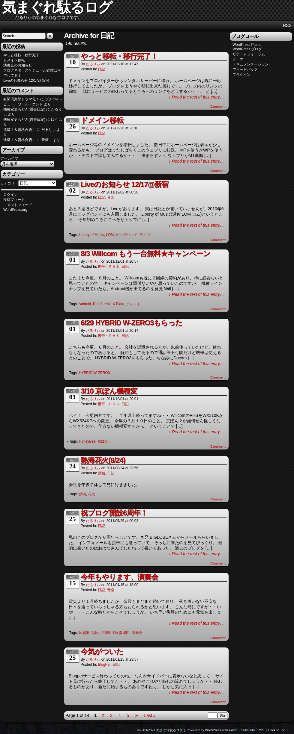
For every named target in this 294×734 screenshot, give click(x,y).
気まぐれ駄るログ (169, 730)
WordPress (213, 730)
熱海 (82, 494)
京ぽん (103, 441)
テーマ (237, 59)
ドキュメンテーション (250, 64)
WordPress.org (15, 210)
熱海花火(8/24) (103, 460)
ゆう (54, 119)
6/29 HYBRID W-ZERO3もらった (131, 323)
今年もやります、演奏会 (119, 577)
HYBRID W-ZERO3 (94, 373)
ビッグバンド (126, 235)
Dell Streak (102, 304)
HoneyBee (87, 441)
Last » (149, 715)
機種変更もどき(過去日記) (24, 109)
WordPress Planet (247, 45)
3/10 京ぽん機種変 (109, 391)
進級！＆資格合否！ (19, 130)
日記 (101, 69)
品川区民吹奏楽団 (115, 633)
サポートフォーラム (248, 54)
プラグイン (241, 74)
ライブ (145, 235)
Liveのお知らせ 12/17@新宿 (26, 80)
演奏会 (137, 633)
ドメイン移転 (14, 60)
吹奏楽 (84, 633)
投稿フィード (14, 200)
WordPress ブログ (247, 49)
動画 (101, 473)
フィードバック (245, 69)
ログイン (10, 195)
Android (85, 304)
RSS (287, 25)
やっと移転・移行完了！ (23, 55)
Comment (217, 106)
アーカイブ (9, 158)
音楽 (110, 197)
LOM (110, 235)
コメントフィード (17, 205)
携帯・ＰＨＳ (108, 266)
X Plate (118, 304)
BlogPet (104, 664)
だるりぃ (93, 64)
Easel (233, 730)
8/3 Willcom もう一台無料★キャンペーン (146, 253)
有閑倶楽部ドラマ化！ (21, 99)
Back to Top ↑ (278, 730)
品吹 (95, 633)
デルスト (133, 304)
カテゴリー (9, 183)
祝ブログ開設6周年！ (114, 513)
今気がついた (102, 651)
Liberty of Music (91, 235)
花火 (91, 494)
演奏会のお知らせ (17, 65)
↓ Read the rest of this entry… (196, 97)
